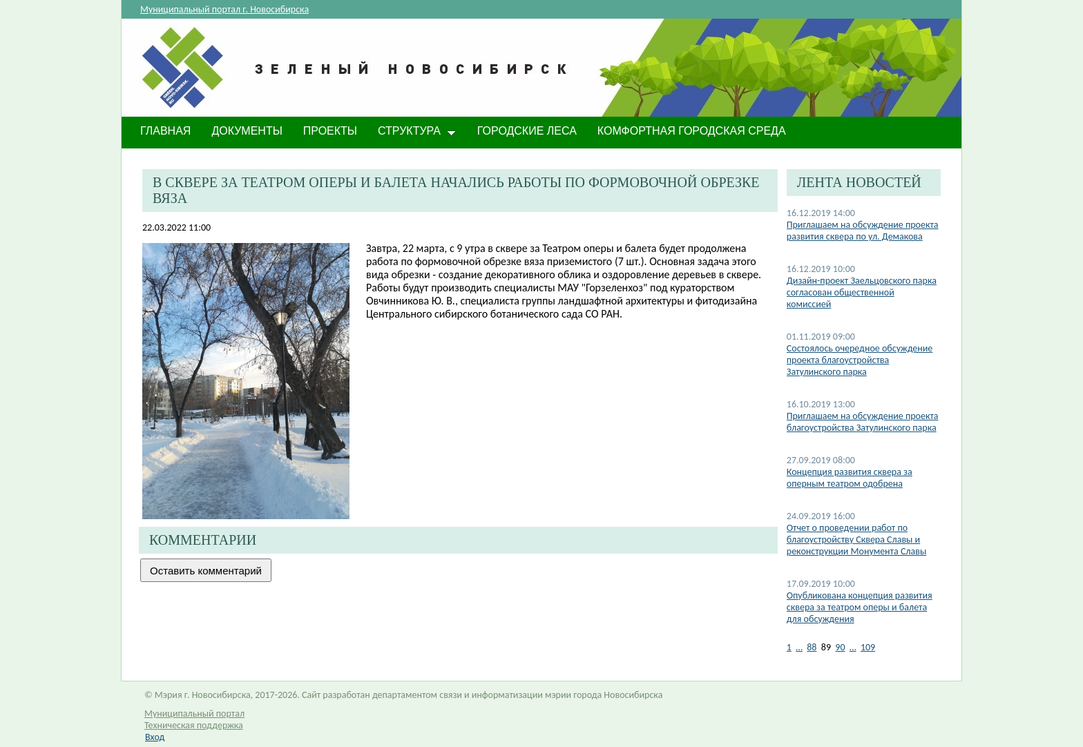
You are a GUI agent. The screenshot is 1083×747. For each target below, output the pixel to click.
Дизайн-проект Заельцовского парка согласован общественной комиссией (862, 292)
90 (840, 647)
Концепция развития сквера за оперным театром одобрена (849, 477)
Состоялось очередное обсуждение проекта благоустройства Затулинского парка (860, 360)
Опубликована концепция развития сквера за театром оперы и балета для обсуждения (859, 607)
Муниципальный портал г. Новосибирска (224, 9)
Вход (154, 737)
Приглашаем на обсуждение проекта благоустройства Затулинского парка (863, 422)
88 (811, 647)
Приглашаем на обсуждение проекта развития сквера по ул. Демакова (863, 230)
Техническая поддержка (193, 725)
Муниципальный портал (194, 713)
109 (868, 647)
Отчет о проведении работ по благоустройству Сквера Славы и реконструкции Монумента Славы (856, 539)
